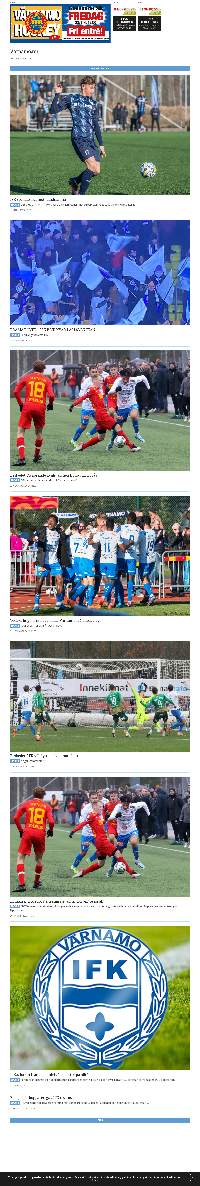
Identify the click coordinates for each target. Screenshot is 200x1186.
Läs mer (94, 1180)
